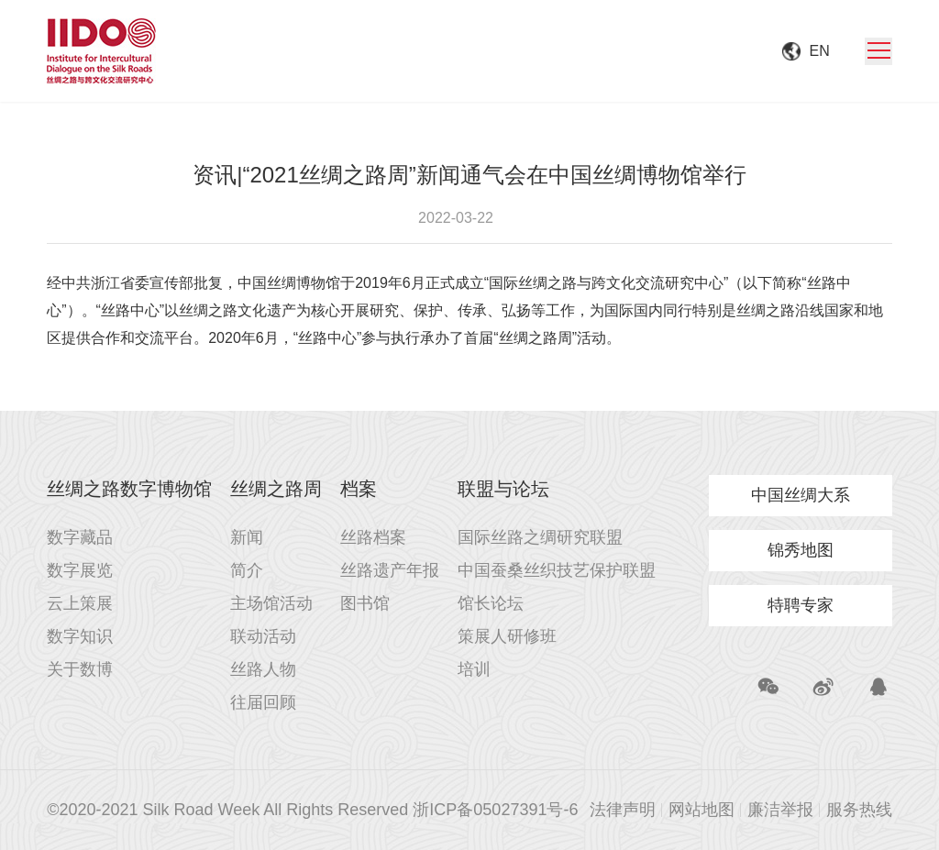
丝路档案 (373, 537)
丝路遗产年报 (389, 570)
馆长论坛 (491, 603)
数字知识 (80, 636)
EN (820, 51)
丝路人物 (263, 669)
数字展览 (80, 570)
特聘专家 (801, 605)
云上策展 (80, 603)
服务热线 (859, 809)
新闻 (246, 537)
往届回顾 (263, 702)
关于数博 (80, 669)
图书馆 (365, 603)
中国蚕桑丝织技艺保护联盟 (557, 570)
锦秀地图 (801, 550)
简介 (246, 570)
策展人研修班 (507, 636)
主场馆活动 (271, 603)
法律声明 (623, 809)
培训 (474, 669)
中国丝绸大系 (800, 495)
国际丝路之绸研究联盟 (540, 537)
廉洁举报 (780, 809)
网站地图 (701, 809)
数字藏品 (80, 537)
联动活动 (263, 636)
